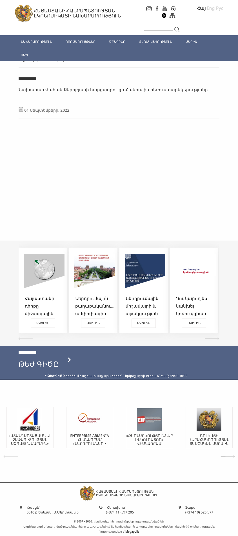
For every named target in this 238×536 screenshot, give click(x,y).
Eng (211, 8)
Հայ (201, 8)
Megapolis (132, 531)
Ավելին (42, 323)
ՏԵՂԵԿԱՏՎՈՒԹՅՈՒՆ (155, 41)
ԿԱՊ (24, 55)
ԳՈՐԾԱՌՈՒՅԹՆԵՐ (80, 41)
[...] (158, 26)
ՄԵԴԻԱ (191, 41)
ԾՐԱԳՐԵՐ (117, 41)
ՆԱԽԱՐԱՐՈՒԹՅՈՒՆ (36, 41)
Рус (219, 8)
